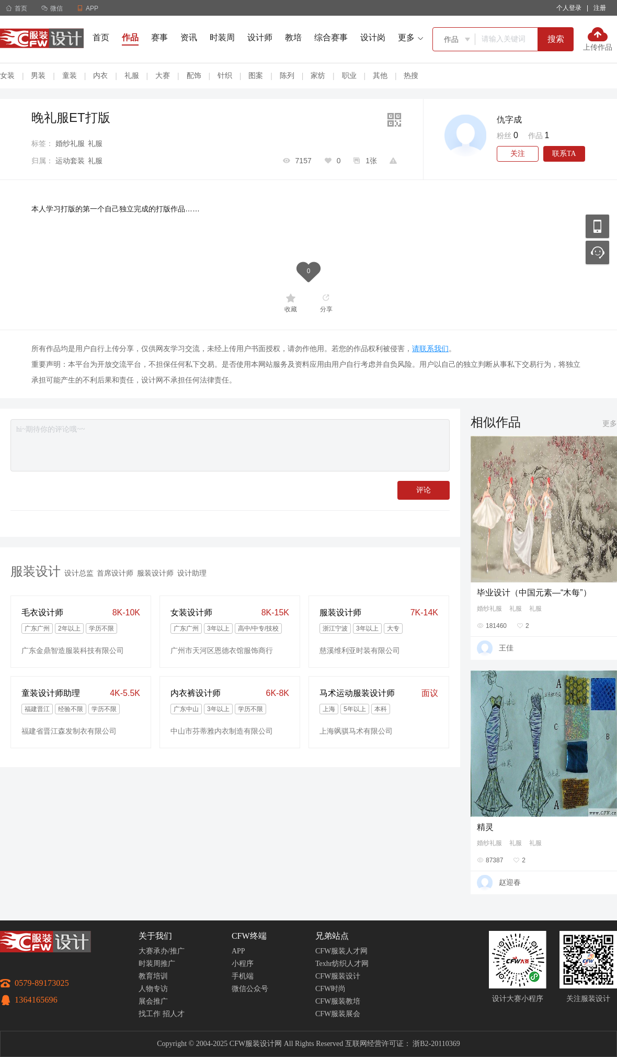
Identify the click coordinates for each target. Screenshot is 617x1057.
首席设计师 (115, 573)
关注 (517, 154)
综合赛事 (331, 37)
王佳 (506, 648)
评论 (423, 490)
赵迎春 (510, 882)
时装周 (222, 37)
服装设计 (35, 571)
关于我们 (155, 935)
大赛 (162, 75)
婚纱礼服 (70, 143)
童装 (69, 75)
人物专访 (153, 989)
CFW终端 (249, 935)
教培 (293, 37)
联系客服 (597, 252)
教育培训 (153, 976)
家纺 (318, 75)
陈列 (287, 75)
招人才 (174, 1014)
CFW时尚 (330, 989)
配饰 (194, 75)
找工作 (150, 1014)
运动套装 (70, 160)
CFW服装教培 (337, 1001)
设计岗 (372, 37)
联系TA (564, 154)
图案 (255, 75)
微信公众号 (250, 989)
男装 (38, 75)
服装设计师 (155, 573)
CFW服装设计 (337, 976)
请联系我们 (430, 348)
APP (238, 951)
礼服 (131, 75)
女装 (7, 75)
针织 (225, 75)
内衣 (100, 75)
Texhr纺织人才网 (342, 964)
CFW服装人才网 (341, 951)
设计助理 (192, 573)
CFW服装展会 (337, 1014)
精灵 (485, 827)
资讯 (188, 37)
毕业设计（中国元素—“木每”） (534, 592)
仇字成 (509, 119)
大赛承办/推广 (162, 951)
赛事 (159, 37)
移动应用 (597, 226)
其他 (380, 75)
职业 (349, 75)
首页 (16, 8)
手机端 (243, 976)
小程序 (243, 964)
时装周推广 (157, 964)
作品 (130, 37)
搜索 (555, 39)
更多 (609, 423)
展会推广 (153, 1001)
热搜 (411, 75)
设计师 (259, 37)
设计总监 (79, 573)
